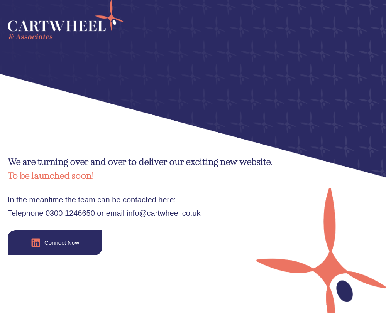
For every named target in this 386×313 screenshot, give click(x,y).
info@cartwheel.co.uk (164, 213)
